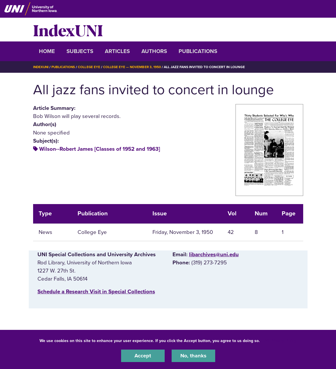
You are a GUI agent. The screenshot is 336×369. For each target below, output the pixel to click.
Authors (154, 51)
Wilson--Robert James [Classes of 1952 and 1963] (99, 149)
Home (47, 51)
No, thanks (193, 355)
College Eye (91, 67)
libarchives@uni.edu (214, 254)
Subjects (80, 51)
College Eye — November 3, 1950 (134, 67)
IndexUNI (68, 29)
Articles (117, 51)
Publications (198, 51)
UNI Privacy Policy (279, 340)
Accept (142, 355)
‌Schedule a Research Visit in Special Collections (96, 291)
